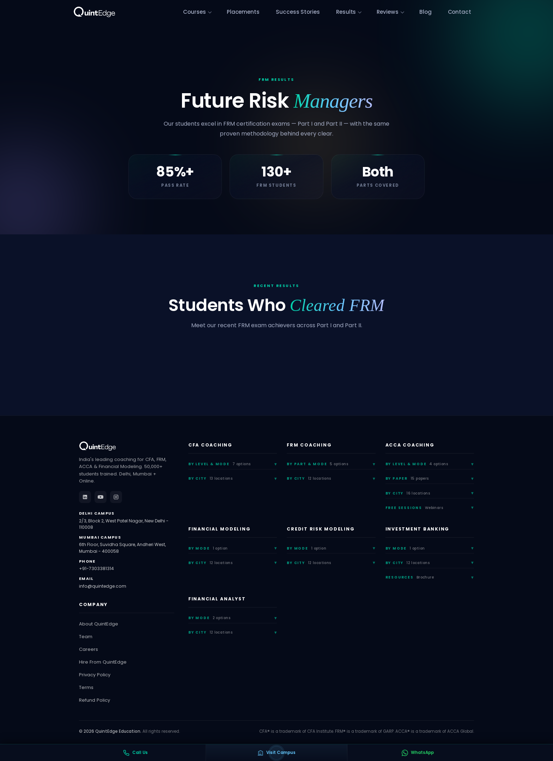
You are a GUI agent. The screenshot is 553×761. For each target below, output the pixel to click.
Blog (433, 12)
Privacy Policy (94, 674)
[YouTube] (101, 497)
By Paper (407, 478)
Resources (409, 577)
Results (360, 12)
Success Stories (317, 12)
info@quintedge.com (102, 586)
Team (85, 636)
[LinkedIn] (85, 497)
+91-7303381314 (96, 568)
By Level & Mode (219, 464)
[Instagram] (116, 497)
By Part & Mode (317, 464)
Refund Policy (94, 700)
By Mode (208, 548)
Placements (268, 12)
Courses (223, 12)
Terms (86, 687)
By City (210, 478)
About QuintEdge (98, 624)
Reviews (398, 12)
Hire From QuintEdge (103, 662)
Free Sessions (414, 508)
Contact (463, 12)
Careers (88, 649)
